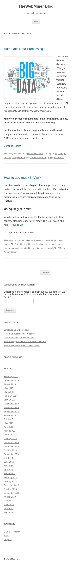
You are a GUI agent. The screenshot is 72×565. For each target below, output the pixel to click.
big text (23, 244)
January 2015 (10, 438)
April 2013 (8, 508)
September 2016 (11, 380)
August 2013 (10, 497)
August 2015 (10, 415)
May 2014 (8, 466)
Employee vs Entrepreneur (16, 330)
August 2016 (10, 384)
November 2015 (11, 407)
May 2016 (8, 388)
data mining (44, 244)
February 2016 (11, 396)
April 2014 (8, 469)
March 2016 (9, 392)
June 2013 (9, 504)
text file (36, 248)
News (47, 240)
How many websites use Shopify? (19, 334)
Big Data (59, 153)
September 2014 (11, 454)
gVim (53, 244)
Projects (55, 240)
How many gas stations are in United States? (25, 341)
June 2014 (9, 462)
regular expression (12, 248)
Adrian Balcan (10, 252)
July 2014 (8, 458)
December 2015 (11, 403)
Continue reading (14, 146)
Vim (42, 248)
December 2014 (11, 442)
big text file (33, 244)
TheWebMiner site (12, 559)
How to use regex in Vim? (22, 177)
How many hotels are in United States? (22, 345)
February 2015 (11, 434)
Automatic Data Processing (23, 49)
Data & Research (35, 153)
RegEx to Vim (17, 225)
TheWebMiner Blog (36, 6)
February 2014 (11, 477)
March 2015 (9, 431)
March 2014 (9, 473)
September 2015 (11, 411)
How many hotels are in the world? (20, 337)
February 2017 (11, 376)
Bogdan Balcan (57, 157)
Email (7, 297)
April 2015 (8, 427)
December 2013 (11, 485)
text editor (26, 248)
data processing (19, 157)
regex (60, 244)
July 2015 (8, 419)
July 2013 (8, 500)
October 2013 (10, 489)
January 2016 (10, 400)
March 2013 (9, 512)
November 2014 (11, 446)
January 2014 (10, 481)
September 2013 (11, 493)
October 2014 (10, 450)
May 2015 (8, 423)
